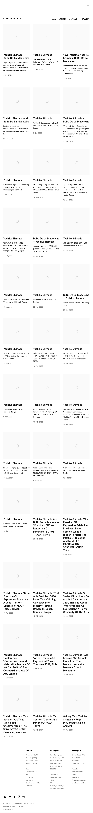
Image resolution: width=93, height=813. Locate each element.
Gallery (85, 19)
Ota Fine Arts (15, 5)
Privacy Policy (7, 803)
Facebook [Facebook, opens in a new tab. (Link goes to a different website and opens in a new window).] (14, 797)
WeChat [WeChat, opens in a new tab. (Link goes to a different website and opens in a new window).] (23, 797)
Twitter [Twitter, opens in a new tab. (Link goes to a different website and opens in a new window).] (10, 797)
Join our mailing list (5, 797)
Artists (62, 19)
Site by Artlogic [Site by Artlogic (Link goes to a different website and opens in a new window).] (8, 809)
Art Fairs (74, 19)
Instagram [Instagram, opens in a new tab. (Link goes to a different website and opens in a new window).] (19, 797)
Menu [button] (88, 5)
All (54, 19)
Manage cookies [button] (29, 803)
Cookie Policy (18, 803)
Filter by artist (12, 18)
